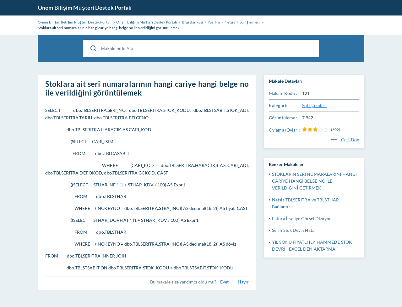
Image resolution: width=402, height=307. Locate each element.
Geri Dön (345, 139)
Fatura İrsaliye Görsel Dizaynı (301, 218)
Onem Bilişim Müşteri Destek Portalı (85, 7)
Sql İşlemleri (314, 105)
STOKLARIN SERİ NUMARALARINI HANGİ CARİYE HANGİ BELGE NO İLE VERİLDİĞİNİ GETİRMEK (314, 180)
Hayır (243, 281)
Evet (224, 281)
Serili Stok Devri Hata (293, 230)
